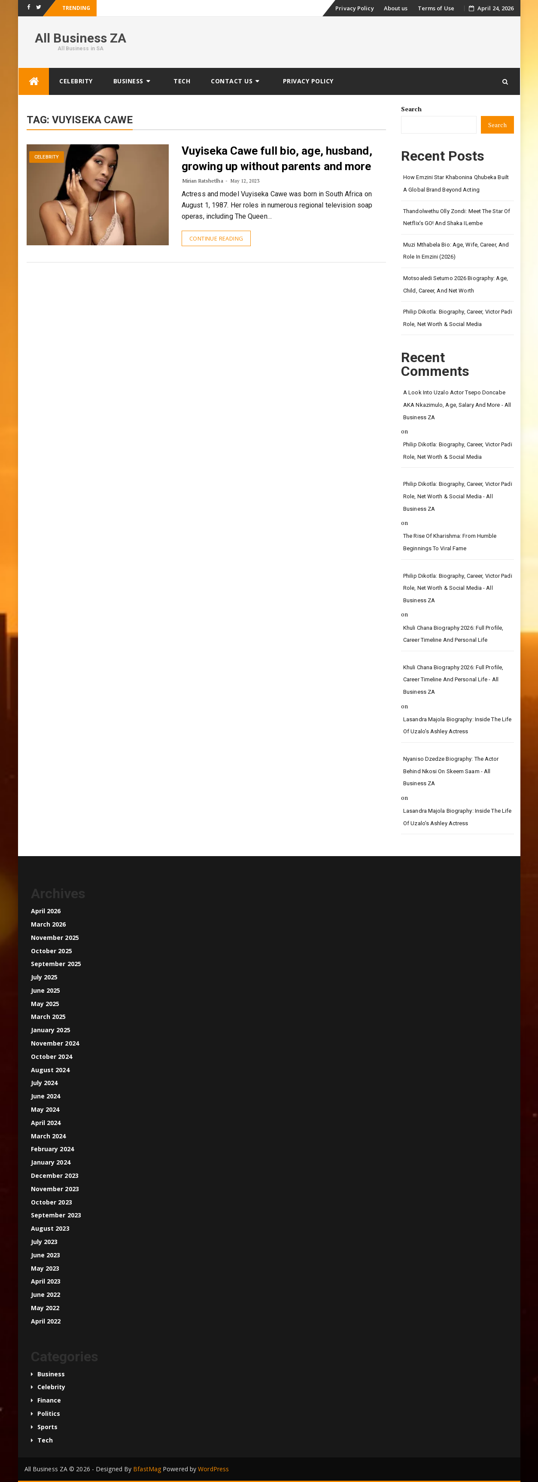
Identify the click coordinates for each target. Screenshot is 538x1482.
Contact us (231, 81)
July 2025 (44, 977)
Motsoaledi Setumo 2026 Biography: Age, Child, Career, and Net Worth (455, 284)
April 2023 (46, 1281)
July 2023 (44, 1242)
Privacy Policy (354, 8)
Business (128, 81)
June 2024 (46, 1096)
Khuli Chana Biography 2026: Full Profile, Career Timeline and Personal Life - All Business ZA (453, 679)
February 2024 (52, 1149)
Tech (181, 81)
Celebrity (76, 81)
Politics (49, 1413)
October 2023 (51, 1202)
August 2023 (50, 1228)
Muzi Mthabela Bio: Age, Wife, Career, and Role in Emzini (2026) (456, 250)
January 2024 (50, 1162)
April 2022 (46, 1321)
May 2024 (45, 1109)
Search (411, 109)
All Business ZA (81, 38)
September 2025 (56, 964)
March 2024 (48, 1136)
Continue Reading (216, 238)
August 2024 (50, 1070)
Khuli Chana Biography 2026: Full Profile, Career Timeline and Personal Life (453, 634)
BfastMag (147, 1469)
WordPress (213, 1469)
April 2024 (46, 1123)
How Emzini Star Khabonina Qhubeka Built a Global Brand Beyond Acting (456, 183)
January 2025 (50, 1030)
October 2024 (51, 1056)
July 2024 (44, 1083)
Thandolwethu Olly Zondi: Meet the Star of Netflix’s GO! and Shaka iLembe (456, 217)
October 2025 (51, 951)
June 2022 (46, 1294)
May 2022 (45, 1308)
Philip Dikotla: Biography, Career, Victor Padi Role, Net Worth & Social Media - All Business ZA (457, 496)
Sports (47, 1427)
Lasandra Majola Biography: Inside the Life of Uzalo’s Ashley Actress (457, 725)
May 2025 (45, 1004)
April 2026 (46, 911)
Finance (49, 1400)
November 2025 (55, 937)
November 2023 (55, 1189)
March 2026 (48, 924)
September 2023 (56, 1215)
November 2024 (55, 1043)
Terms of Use (436, 8)
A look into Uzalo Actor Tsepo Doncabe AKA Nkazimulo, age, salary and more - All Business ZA (457, 404)
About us (396, 8)
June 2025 (46, 990)
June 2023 (46, 1255)
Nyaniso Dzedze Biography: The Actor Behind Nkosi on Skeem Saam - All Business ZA (451, 771)
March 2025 (48, 1016)
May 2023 (45, 1268)
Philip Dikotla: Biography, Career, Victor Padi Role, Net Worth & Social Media (457, 317)
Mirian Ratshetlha (202, 180)
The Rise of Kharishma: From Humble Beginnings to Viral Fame (449, 542)
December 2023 (55, 1175)
